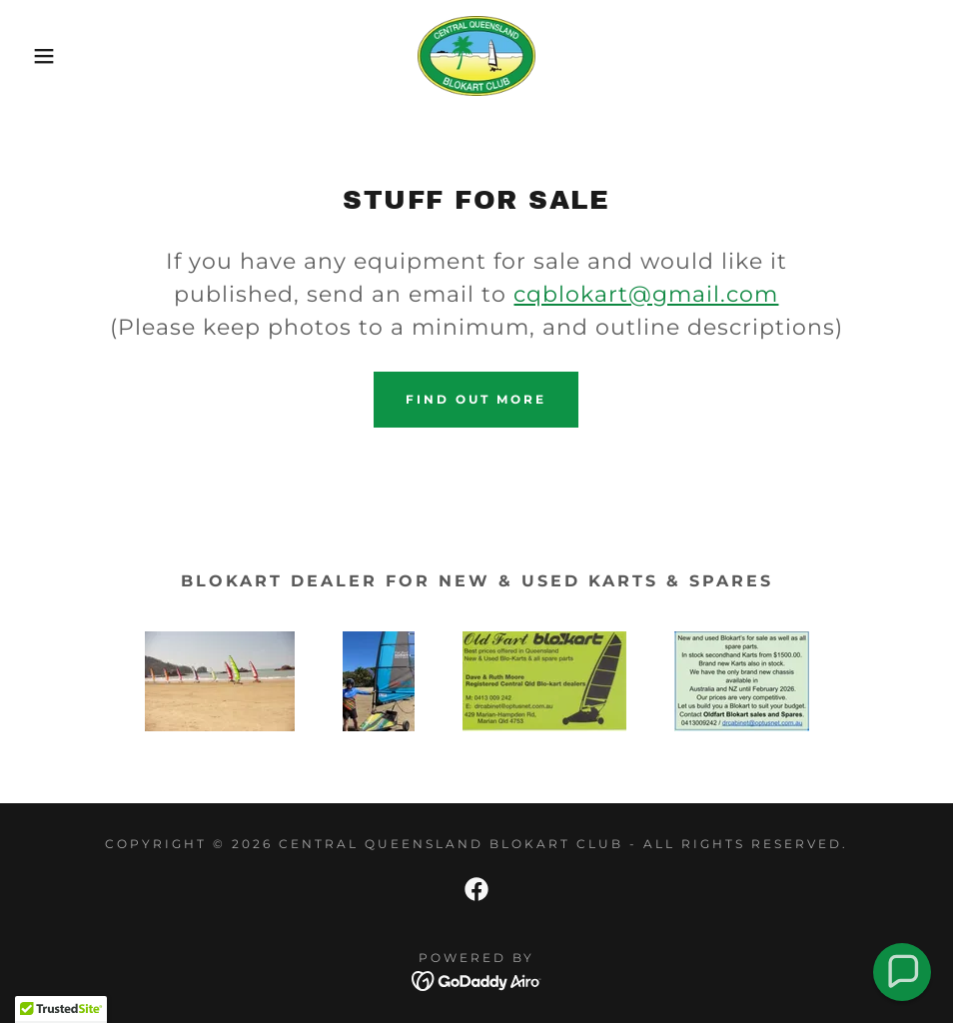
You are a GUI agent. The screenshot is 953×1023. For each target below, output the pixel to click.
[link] (476, 56)
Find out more (476, 399)
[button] (47, 56)
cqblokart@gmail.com (645, 294)
